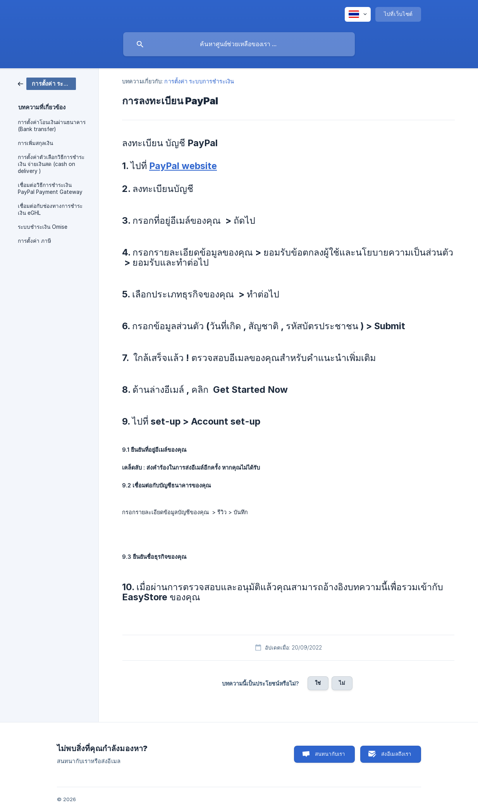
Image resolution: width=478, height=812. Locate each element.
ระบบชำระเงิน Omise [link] (42, 227)
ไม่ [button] (342, 683)
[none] (358, 14)
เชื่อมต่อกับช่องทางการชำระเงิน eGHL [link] (50, 209)
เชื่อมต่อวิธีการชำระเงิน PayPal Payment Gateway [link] (50, 188)
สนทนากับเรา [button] (330, 754)
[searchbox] (239, 44)
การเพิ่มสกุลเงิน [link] (35, 143)
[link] (47, 83)
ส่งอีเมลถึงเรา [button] (396, 754)
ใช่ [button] (318, 683)
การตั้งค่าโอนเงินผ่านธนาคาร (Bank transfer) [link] (52, 125)
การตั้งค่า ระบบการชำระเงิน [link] (199, 81)
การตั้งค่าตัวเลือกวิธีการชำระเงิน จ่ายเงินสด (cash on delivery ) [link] (51, 164)
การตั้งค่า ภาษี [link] (34, 241)
